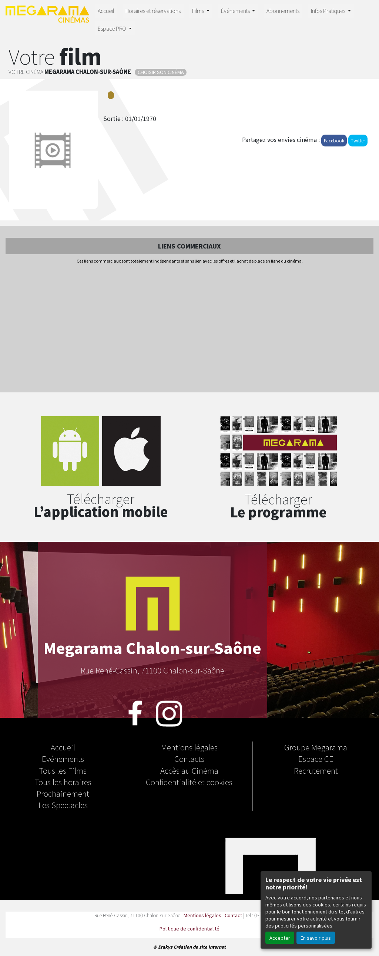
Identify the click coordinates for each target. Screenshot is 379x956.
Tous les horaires (63, 781)
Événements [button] (236, 10)
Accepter (279, 937)
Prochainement (63, 793)
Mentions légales (189, 747)
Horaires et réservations (153, 10)
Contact (233, 915)
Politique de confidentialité (189, 928)
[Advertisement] (189, 329)
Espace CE (315, 758)
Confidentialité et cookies (189, 781)
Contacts (189, 758)
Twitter (358, 140)
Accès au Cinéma (189, 770)
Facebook (334, 140)
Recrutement (316, 770)
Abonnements (282, 10)
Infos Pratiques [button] (328, 10)
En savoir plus (316, 937)
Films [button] (198, 10)
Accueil (106, 10)
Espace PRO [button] (112, 28)
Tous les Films (63, 770)
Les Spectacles (63, 804)
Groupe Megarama (315, 747)
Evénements (63, 758)
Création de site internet (200, 947)
